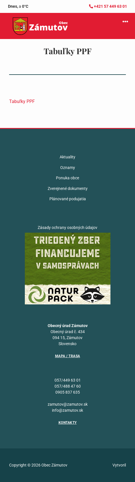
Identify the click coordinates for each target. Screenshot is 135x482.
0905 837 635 (67, 392)
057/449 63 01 (68, 380)
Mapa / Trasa (67, 356)
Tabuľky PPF (22, 101)
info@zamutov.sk (67, 410)
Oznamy (67, 167)
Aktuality (67, 157)
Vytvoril (119, 465)
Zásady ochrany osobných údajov (67, 227)
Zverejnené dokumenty (68, 188)
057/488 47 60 (68, 386)
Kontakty (68, 423)
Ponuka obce (67, 178)
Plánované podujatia (67, 199)
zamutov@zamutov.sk (68, 404)
